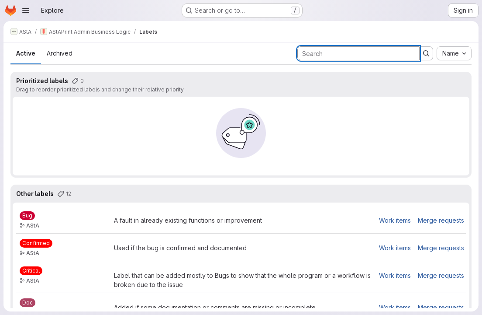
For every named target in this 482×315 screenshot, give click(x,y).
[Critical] (31, 270)
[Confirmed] (36, 243)
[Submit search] (426, 53)
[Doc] (27, 302)
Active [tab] (25, 53)
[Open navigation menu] (26, 11)
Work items (395, 220)
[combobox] (454, 53)
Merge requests (441, 220)
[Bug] (27, 215)
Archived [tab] (59, 53)
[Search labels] (358, 53)
